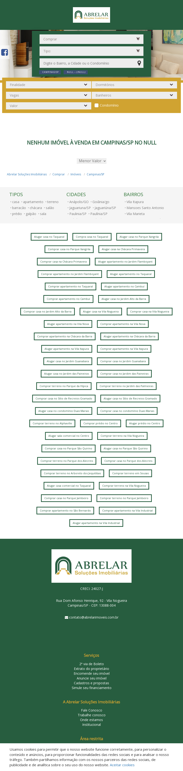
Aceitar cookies (122, 764)
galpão (31, 213)
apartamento (33, 201)
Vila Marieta (136, 213)
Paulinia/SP (77, 213)
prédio (17, 213)
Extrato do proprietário (91, 668)
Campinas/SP (95, 174)
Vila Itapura (135, 201)
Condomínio (109, 105)
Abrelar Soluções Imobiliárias (27, 174)
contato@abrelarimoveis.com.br (93, 617)
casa (15, 201)
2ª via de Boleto (91, 664)
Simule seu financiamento (92, 687)
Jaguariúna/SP (105, 207)
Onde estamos (91, 719)
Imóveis (76, 174)
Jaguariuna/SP (80, 207)
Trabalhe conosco (92, 715)
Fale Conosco (91, 710)
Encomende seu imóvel (92, 673)
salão (50, 207)
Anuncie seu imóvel (92, 678)
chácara (36, 207)
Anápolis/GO (79, 201)
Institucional (91, 724)
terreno (53, 201)
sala (43, 213)
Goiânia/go (100, 201)
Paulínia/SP (98, 213)
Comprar (58, 174)
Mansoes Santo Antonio (145, 207)
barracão (19, 207)
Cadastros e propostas (91, 683)
